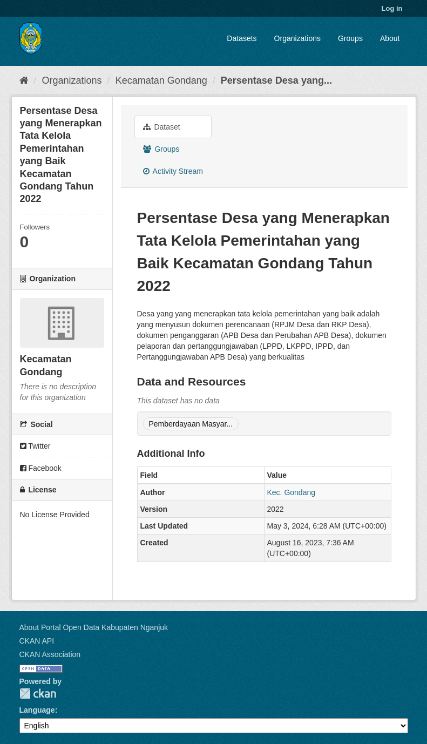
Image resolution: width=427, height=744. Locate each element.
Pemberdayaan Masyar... (191, 424)
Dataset (161, 127)
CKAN (37, 693)
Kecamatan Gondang (161, 80)
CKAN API (37, 641)
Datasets (241, 38)
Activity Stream (173, 171)
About (390, 38)
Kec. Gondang (291, 492)
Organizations (297, 38)
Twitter (35, 446)
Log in (392, 8)
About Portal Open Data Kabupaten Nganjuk (93, 627)
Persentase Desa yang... (276, 80)
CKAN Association (50, 654)
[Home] (24, 80)
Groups (350, 38)
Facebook (41, 468)
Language (37, 710)
